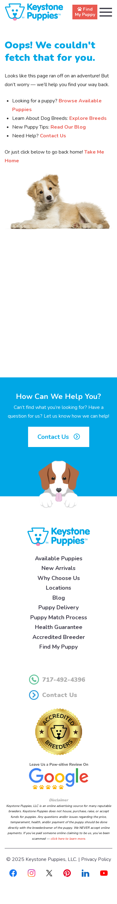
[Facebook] (13, 872)
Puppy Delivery (58, 607)
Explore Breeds (88, 118)
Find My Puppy (58, 647)
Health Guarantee (58, 627)
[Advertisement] (58, 311)
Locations (58, 588)
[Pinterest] (67, 872)
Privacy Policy (96, 859)
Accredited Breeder (58, 637)
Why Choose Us (58, 578)
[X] (49, 872)
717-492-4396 (57, 680)
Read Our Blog (68, 127)
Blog (58, 598)
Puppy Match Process (58, 617)
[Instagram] (31, 872)
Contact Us (53, 135)
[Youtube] (104, 872)
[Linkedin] (85, 872)
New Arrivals (58, 568)
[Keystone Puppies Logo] (58, 536)
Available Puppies (58, 558)
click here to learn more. (68, 839)
